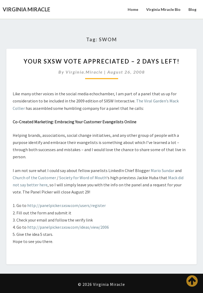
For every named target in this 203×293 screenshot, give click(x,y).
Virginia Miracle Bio (163, 9)
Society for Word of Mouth (83, 177)
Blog (192, 9)
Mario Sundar (162, 170)
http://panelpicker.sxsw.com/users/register (66, 205)
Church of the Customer (34, 177)
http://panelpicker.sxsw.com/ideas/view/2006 (68, 227)
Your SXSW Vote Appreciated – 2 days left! (101, 61)
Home (133, 9)
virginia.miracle (84, 71)
